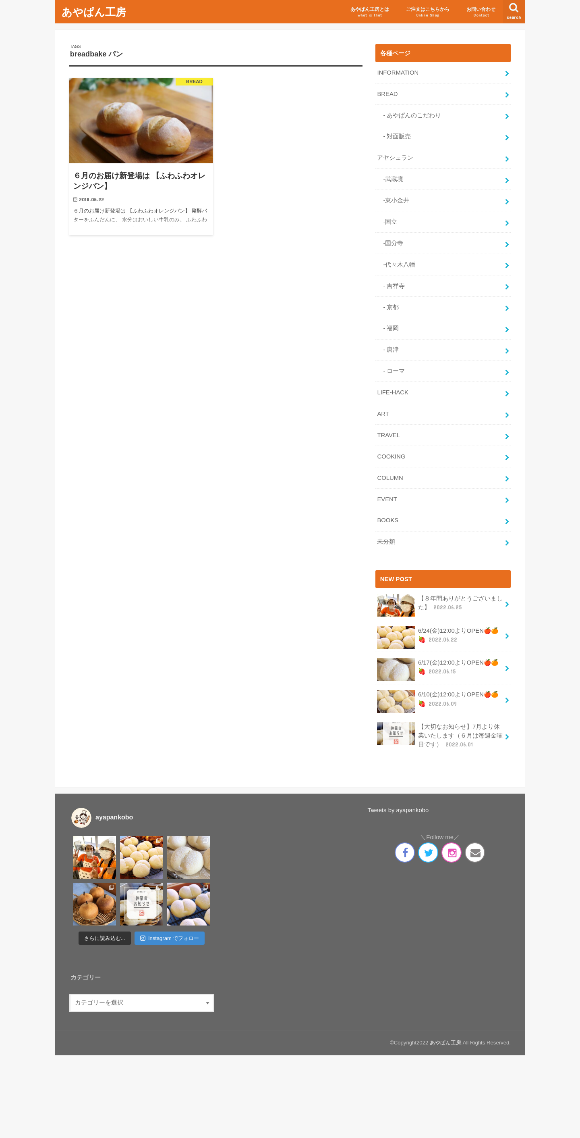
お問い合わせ (480, 12)
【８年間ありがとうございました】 (440, 605)
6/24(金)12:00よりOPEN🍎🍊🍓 (437, 637)
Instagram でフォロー (169, 938)
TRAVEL (388, 435)
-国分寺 (390, 243)
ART (383, 414)
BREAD (387, 94)
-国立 (387, 222)
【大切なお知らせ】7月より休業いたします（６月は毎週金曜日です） (440, 735)
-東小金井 (393, 200)
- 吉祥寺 (391, 286)
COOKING (391, 456)
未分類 (386, 541)
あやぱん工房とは (369, 12)
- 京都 (388, 307)
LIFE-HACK (392, 392)
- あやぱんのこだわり (409, 115)
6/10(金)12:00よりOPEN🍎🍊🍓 (437, 701)
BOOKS (387, 520)
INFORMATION (397, 72)
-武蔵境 (390, 179)
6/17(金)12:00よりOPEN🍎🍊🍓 (437, 669)
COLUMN (390, 478)
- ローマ (391, 371)
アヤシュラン (395, 157)
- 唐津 (388, 349)
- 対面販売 (394, 136)
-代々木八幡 (396, 264)
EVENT (387, 499)
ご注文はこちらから (428, 12)
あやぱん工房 (94, 11)
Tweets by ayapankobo (398, 810)
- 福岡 (388, 328)
